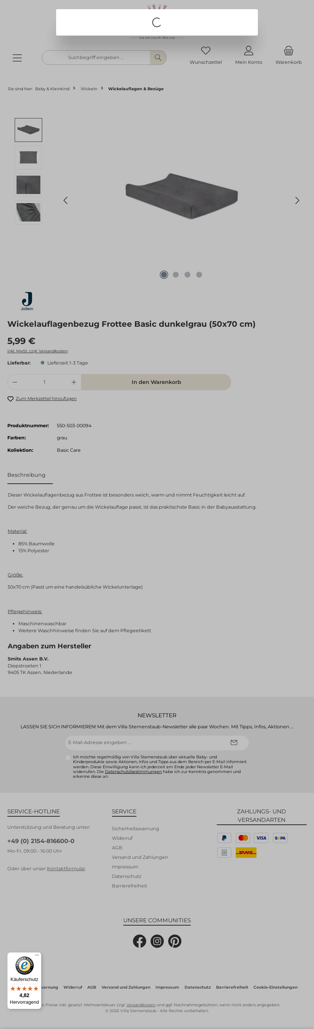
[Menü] (37, 956)
